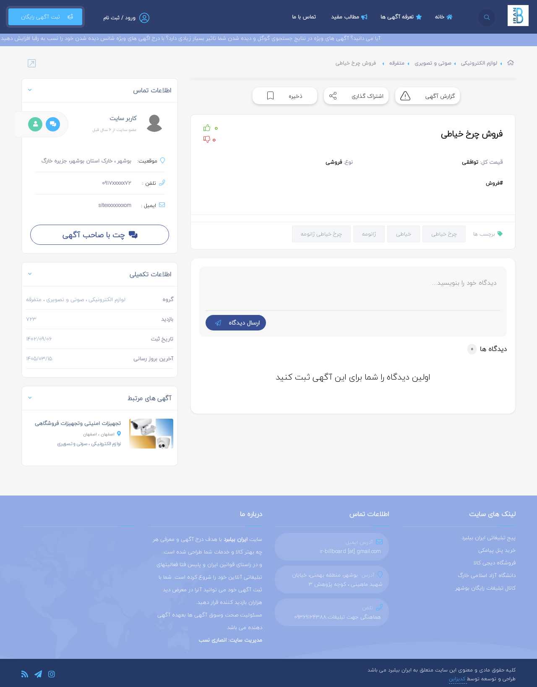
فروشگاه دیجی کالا (495, 562)
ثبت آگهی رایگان (45, 16)
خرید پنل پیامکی (497, 550)
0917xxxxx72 (116, 183)
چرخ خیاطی (444, 234)
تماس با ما (304, 16)
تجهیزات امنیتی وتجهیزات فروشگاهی (78, 423)
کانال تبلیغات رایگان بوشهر (485, 588)
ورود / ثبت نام (119, 17)
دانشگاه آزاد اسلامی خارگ (487, 575)
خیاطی (403, 234)
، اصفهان (102, 434)
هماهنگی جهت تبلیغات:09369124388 (337, 616)
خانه (445, 16)
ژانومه (369, 234)
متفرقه (396, 63)
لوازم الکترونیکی (479, 63)
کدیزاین (458, 678)
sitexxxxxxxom (114, 205)
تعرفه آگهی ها (402, 16)
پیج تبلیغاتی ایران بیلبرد (488, 537)
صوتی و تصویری (432, 63)
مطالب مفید (350, 16)
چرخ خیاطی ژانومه (321, 234)
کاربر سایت (122, 118)
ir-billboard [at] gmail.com (350, 551)
